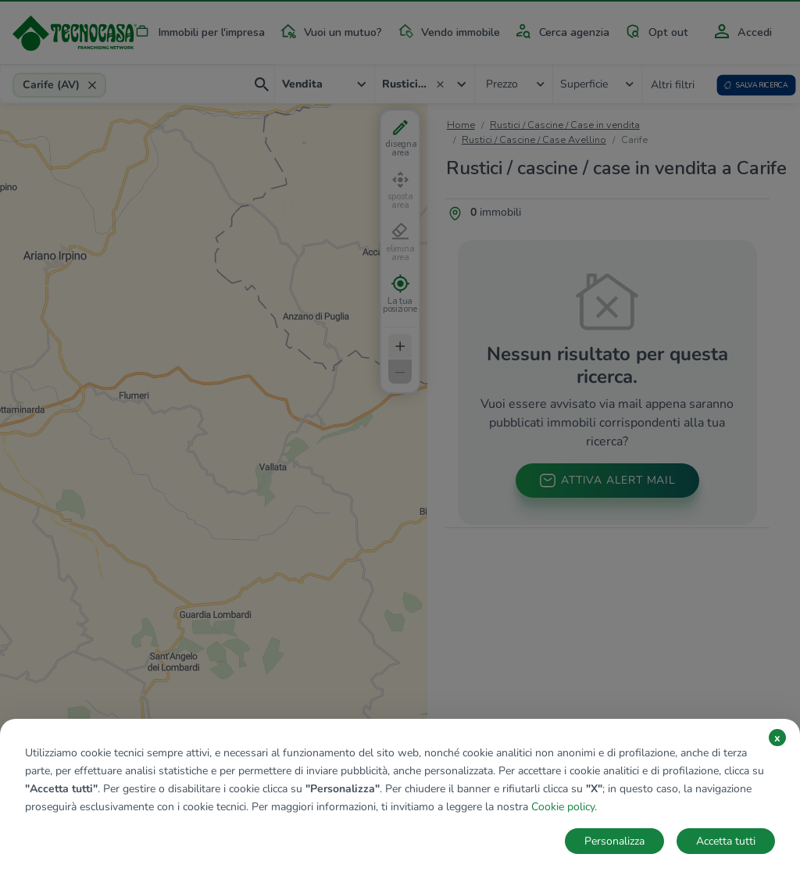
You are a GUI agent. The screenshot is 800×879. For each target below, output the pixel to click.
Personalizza (614, 841)
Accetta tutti (725, 841)
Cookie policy (563, 806)
